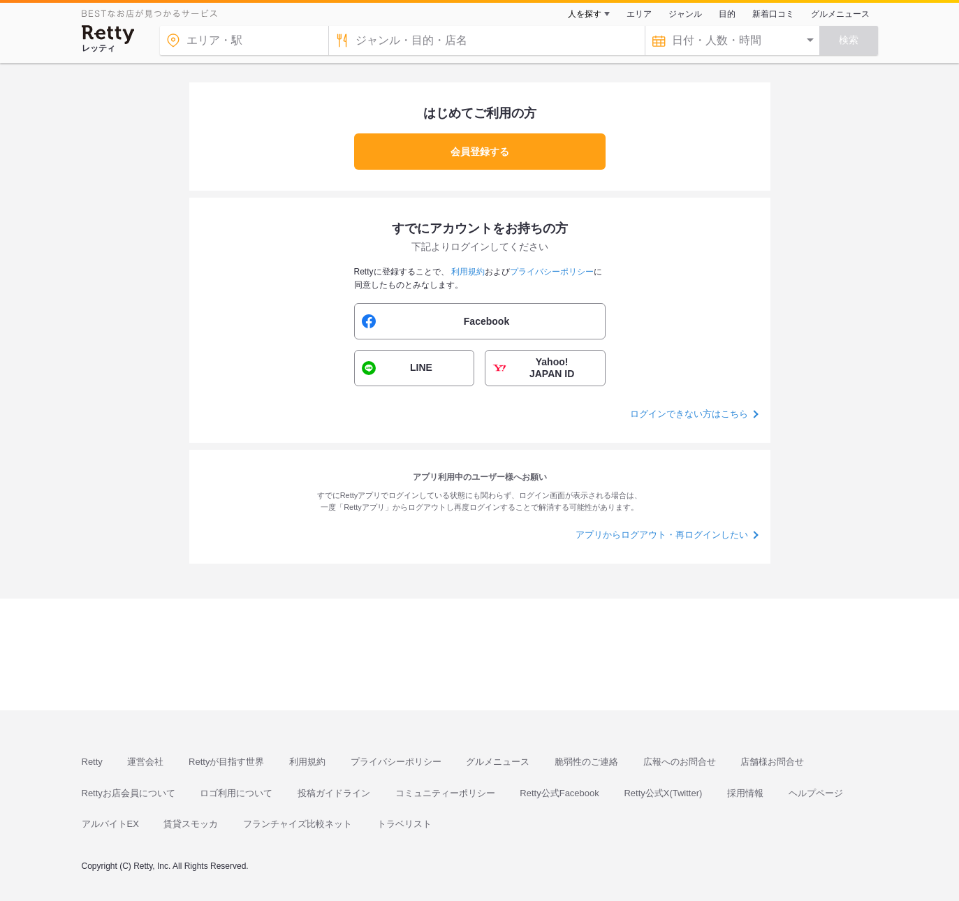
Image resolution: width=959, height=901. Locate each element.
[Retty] (108, 34)
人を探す (584, 14)
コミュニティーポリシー (445, 793)
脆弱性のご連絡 (586, 761)
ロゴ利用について (236, 793)
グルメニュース (840, 14)
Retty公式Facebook (559, 793)
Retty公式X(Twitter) (663, 793)
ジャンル (685, 14)
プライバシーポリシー (396, 761)
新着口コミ (773, 14)
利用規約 (307, 761)
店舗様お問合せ (772, 761)
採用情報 (745, 793)
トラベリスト (404, 824)
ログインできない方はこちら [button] (689, 414)
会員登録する (480, 151)
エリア (639, 14)
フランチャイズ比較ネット (297, 824)
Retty (92, 761)
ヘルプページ (816, 793)
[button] (480, 321)
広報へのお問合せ (679, 761)
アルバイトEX (110, 824)
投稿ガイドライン (334, 793)
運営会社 (145, 761)
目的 (727, 14)
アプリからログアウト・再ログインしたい (662, 534)
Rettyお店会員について (128, 793)
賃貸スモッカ (190, 824)
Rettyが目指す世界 (226, 761)
